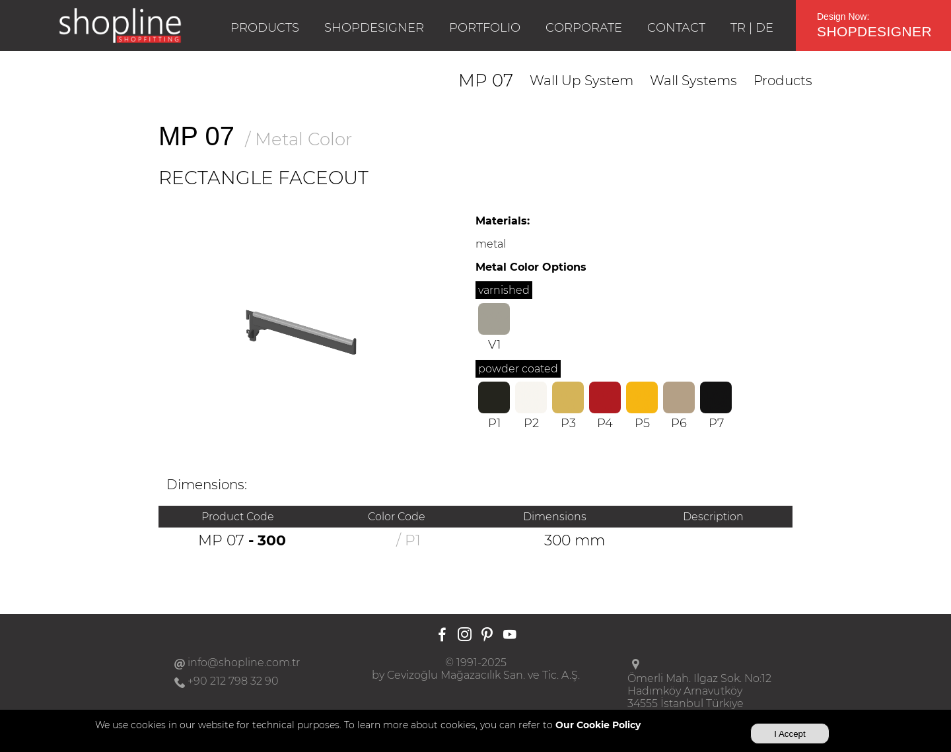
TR (738, 27)
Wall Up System (581, 80)
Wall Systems (693, 80)
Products (783, 80)
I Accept (789, 734)
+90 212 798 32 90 (233, 681)
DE (764, 27)
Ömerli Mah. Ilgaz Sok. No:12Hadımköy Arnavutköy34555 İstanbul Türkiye (699, 691)
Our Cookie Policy (598, 725)
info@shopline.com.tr (244, 662)
